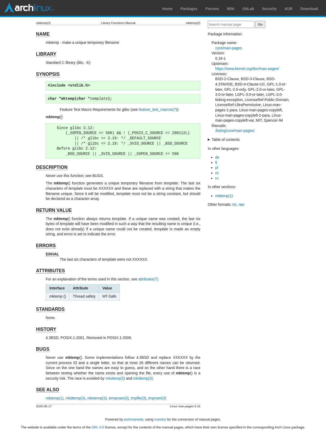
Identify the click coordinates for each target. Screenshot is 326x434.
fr (216, 162)
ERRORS (46, 245)
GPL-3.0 (98, 427)
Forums (212, 9)
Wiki (231, 9)
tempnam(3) (119, 398)
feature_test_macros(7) (158, 109)
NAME (43, 34)
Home (167, 9)
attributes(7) (148, 279)
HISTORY (46, 329)
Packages (189, 9)
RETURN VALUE (54, 210)
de (217, 157)
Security (269, 9)
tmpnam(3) (157, 398)
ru (216, 178)
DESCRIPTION (52, 167)
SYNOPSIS (47, 74)
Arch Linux (29, 8)
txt (235, 204)
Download (309, 9)
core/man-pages (228, 48)
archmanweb (133, 419)
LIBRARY (46, 54)
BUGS (42, 349)
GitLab (248, 9)
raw (241, 204)
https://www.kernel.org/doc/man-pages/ (247, 68)
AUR (288, 9)
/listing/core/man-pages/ (234, 130)
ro (216, 173)
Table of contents (226, 139)
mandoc (160, 419)
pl (216, 167)
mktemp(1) (54, 398)
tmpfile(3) (138, 398)
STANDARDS (50, 309)
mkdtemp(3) (143, 378)
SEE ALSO (47, 389)
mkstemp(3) (115, 378)
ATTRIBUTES (50, 270)
